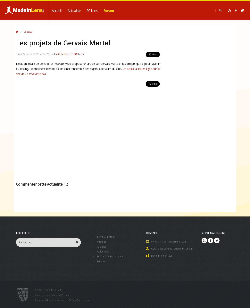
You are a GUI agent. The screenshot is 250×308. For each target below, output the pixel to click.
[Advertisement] (88, 127)
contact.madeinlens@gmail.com (169, 241)
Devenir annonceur (162, 255)
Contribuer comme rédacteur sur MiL (172, 248)
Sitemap (102, 241)
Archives (102, 246)
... (66, 184)
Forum (109, 10)
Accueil (57, 10)
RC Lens (92, 10)
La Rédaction (61, 54)
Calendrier (103, 250)
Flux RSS (102, 236)
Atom (113, 236)
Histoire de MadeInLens (111, 255)
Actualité (74, 10)
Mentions (102, 260)
